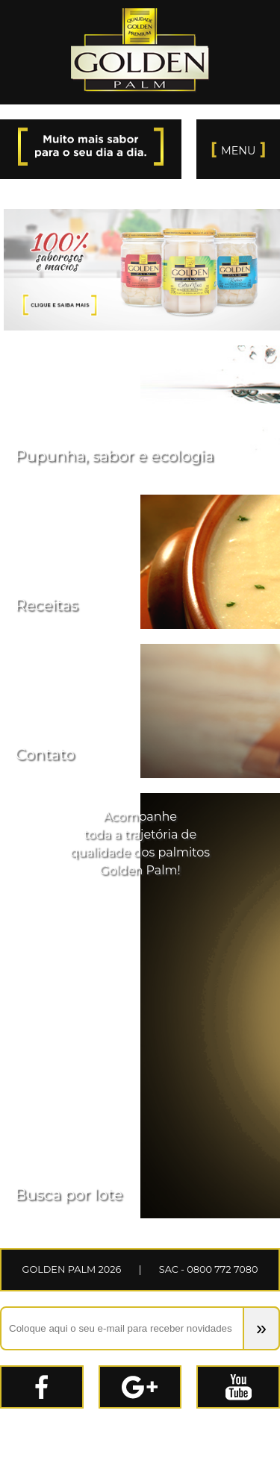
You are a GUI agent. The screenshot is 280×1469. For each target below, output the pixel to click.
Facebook (83, 1375)
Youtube (279, 1375)
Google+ (180, 1375)
